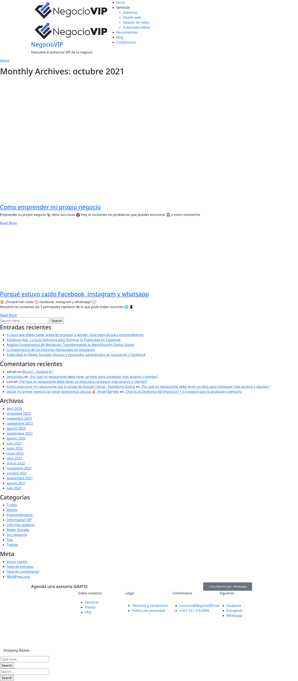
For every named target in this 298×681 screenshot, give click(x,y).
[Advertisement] (149, 107)
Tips (10, 539)
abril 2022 (14, 458)
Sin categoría (17, 534)
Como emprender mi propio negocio (50, 207)
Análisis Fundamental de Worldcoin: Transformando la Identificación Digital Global (70, 344)
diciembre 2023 (19, 413)
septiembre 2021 (20, 478)
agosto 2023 (16, 428)
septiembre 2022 (20, 433)
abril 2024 (14, 408)
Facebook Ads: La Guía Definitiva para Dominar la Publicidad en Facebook (64, 339)
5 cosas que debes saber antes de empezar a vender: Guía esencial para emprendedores (75, 335)
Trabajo (12, 544)
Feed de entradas (20, 566)
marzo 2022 (16, 463)
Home (5, 60)
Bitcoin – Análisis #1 (37, 371)
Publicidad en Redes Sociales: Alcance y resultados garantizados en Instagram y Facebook (76, 354)
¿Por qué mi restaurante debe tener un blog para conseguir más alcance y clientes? (93, 376)
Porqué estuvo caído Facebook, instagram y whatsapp (74, 294)
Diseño (12, 510)
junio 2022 (15, 448)
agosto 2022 (16, 438)
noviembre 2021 (19, 468)
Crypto (12, 505)
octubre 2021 (17, 473)
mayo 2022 (15, 453)
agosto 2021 (16, 483)
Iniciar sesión (17, 561)
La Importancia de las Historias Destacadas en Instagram (51, 349)
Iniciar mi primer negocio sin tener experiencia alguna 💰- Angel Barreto (63, 391)
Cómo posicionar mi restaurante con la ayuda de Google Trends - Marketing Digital (71, 386)
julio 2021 (14, 488)
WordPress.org (18, 576)
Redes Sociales (18, 529)
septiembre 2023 (20, 423)
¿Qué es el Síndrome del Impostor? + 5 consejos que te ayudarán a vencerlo (183, 391)
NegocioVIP (47, 44)
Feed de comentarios (23, 571)
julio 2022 (14, 443)
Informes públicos (21, 525)
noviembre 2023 (19, 418)
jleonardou (15, 376)
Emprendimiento (20, 515)
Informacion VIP (19, 520)
